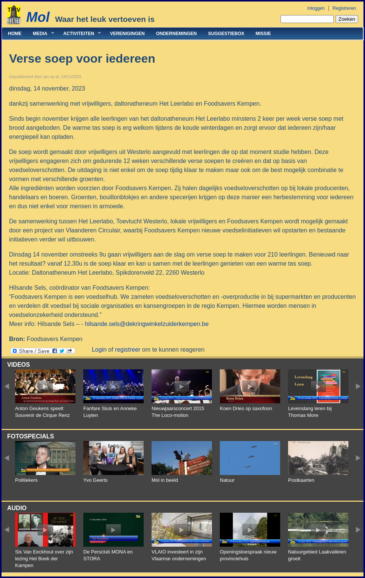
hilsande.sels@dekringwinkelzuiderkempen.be (147, 324)
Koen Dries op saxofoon (246, 408)
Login (99, 349)
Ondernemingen (176, 33)
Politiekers (26, 480)
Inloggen (316, 8)
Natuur (227, 480)
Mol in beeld (165, 480)
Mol (37, 17)
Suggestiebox (226, 33)
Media (40, 33)
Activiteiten (79, 33)
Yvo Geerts (95, 480)
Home (14, 33)
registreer (128, 349)
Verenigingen (127, 33)
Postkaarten (301, 480)
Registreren (344, 8)
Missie (263, 33)
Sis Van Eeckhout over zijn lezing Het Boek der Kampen (44, 558)
